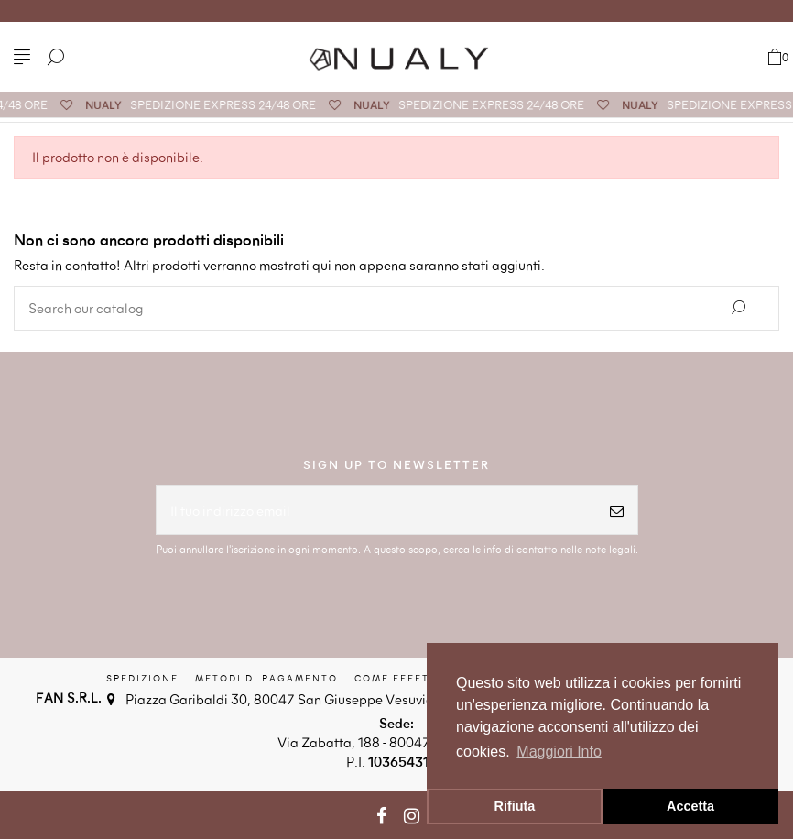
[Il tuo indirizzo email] (376, 510)
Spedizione (142, 677)
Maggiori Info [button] (559, 751)
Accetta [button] (690, 806)
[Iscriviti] (616, 510)
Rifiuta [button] (515, 806)
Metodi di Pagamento (266, 677)
